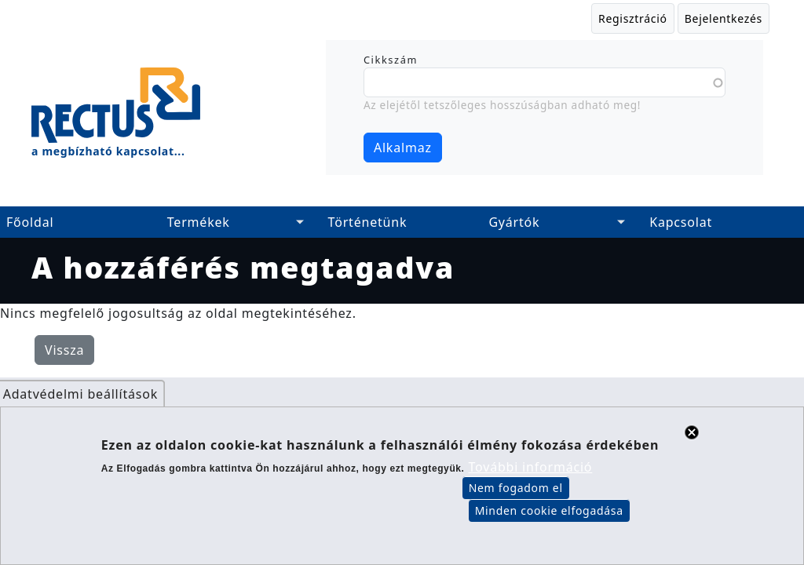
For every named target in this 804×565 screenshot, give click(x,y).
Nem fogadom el (516, 498)
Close (691, 442)
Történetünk (367, 222)
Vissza (64, 350)
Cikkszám (391, 60)
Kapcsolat (680, 222)
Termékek (198, 222)
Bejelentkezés (723, 18)
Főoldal (29, 222)
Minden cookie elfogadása (549, 521)
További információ (531, 478)
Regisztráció (632, 18)
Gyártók (513, 222)
